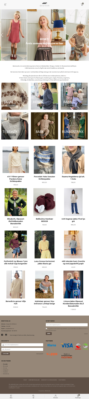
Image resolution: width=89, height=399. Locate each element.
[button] (87, 35)
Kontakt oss (6, 374)
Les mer (86, 334)
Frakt (25, 380)
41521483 (8, 327)
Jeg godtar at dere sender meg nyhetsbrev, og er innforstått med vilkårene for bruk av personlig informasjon (67, 330)
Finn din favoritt (44, 48)
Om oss (5, 368)
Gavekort (5, 372)
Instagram (5, 370)
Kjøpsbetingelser (34, 380)
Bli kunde (5, 366)
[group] (44, 35)
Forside (5, 364)
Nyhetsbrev (62, 380)
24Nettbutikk (47, 391)
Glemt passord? (39, 354)
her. (65, 76)
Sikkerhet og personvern (49, 380)
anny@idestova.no (9, 329)
